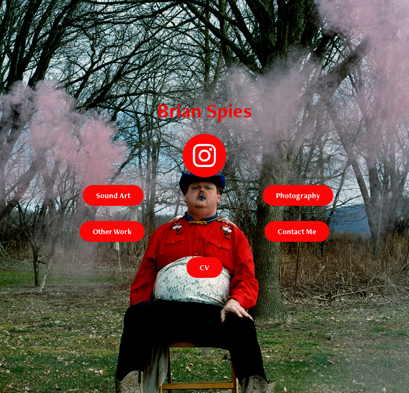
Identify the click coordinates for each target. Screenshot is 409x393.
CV (204, 267)
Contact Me (297, 231)
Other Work (112, 231)
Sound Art (113, 195)
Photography (298, 195)
